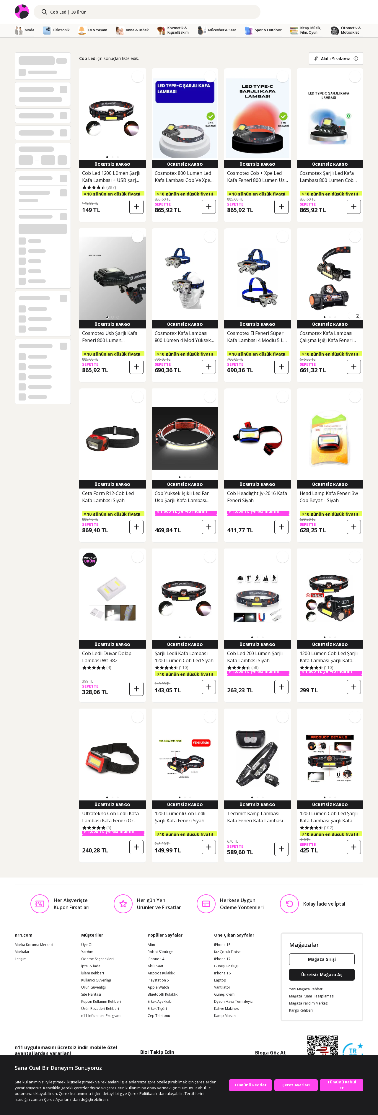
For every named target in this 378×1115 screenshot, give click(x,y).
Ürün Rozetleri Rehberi (100, 1008)
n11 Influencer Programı (101, 1015)
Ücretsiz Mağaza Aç (322, 974)
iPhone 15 (222, 945)
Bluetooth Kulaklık (162, 994)
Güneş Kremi (224, 994)
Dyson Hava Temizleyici (233, 1001)
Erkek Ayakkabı (160, 1001)
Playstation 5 (158, 980)
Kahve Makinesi (226, 1008)
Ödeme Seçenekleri (97, 959)
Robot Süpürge (160, 952)
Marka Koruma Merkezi (34, 945)
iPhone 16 (222, 973)
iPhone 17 (222, 959)
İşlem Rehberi (92, 973)
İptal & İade (90, 966)
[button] (107, 157)
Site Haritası (91, 994)
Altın (151, 945)
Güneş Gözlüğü (226, 966)
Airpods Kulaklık (161, 973)
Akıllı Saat (155, 966)
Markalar (22, 952)
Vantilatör (222, 987)
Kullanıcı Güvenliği (96, 980)
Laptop (220, 980)
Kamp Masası (225, 1015)
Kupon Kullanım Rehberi (101, 1001)
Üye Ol (86, 945)
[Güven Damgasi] (353, 1053)
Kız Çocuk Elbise (227, 952)
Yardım (87, 952)
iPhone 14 (156, 959)
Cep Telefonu (159, 1015)
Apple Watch (158, 987)
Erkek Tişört (157, 1008)
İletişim (21, 959)
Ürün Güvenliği (93, 987)
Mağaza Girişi (322, 959)
